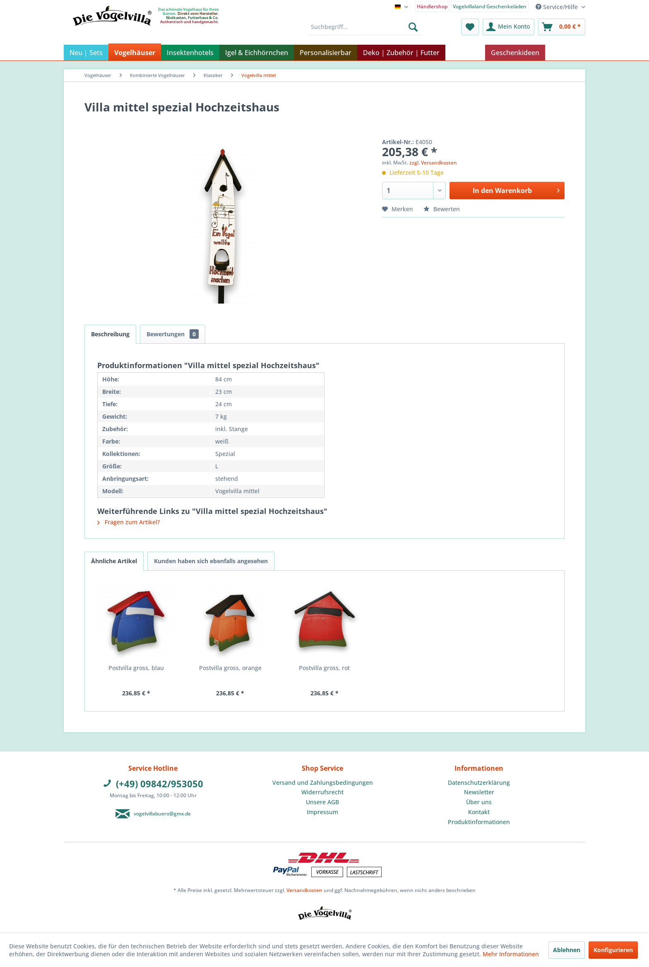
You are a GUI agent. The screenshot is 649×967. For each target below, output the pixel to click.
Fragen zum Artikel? (128, 522)
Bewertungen (173, 334)
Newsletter (479, 792)
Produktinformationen (479, 822)
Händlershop (432, 6)
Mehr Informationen (511, 954)
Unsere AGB (322, 802)
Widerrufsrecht (322, 792)
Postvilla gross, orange (230, 668)
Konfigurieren (613, 950)
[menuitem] (432, 6)
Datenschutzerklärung (479, 782)
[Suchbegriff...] (364, 27)
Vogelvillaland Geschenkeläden (489, 6)
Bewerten (441, 209)
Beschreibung (110, 334)
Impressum (322, 812)
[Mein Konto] (508, 27)
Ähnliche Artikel (114, 561)
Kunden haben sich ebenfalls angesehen (211, 561)
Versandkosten (304, 890)
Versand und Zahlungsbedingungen (322, 782)
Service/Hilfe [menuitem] (557, 7)
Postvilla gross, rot (324, 668)
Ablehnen (566, 950)
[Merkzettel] (470, 27)
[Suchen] (413, 27)
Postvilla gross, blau (136, 668)
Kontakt (479, 812)
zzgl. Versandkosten (433, 162)
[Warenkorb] (561, 27)
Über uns (479, 802)
